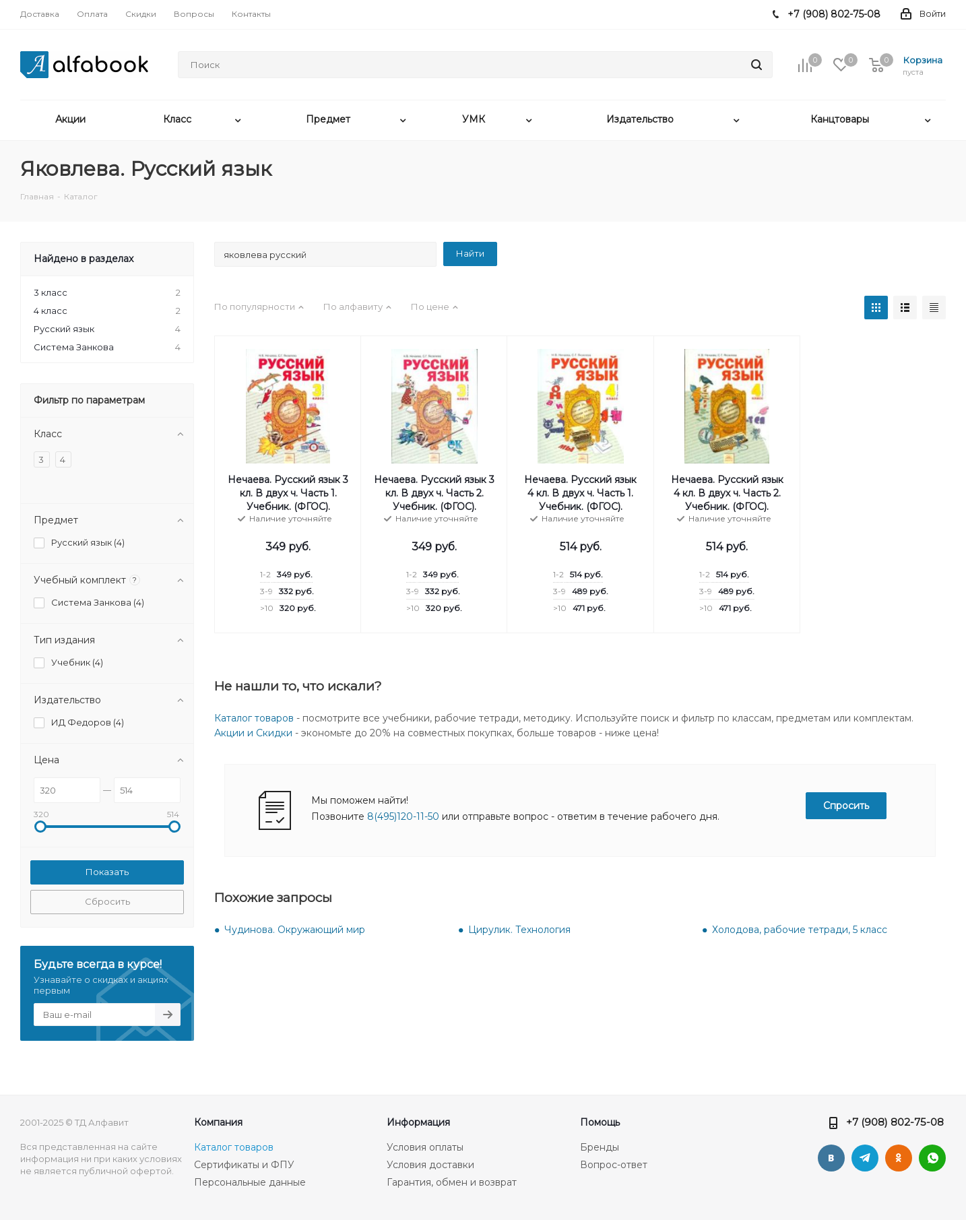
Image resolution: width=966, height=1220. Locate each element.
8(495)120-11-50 (403, 816)
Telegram (864, 1158)
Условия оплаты (425, 1147)
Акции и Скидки (253, 733)
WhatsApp (932, 1158)
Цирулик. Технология (519, 930)
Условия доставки (430, 1165)
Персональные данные (250, 1182)
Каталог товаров (254, 718)
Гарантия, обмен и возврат (452, 1182)
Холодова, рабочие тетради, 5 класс (799, 930)
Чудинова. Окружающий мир (294, 930)
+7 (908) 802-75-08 (895, 1122)
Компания (218, 1122)
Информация (418, 1122)
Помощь (600, 1122)
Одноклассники (898, 1158)
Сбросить (107, 901)
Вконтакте (831, 1158)
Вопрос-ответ (613, 1165)
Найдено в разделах (83, 259)
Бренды (599, 1147)
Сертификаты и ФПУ (244, 1165)
